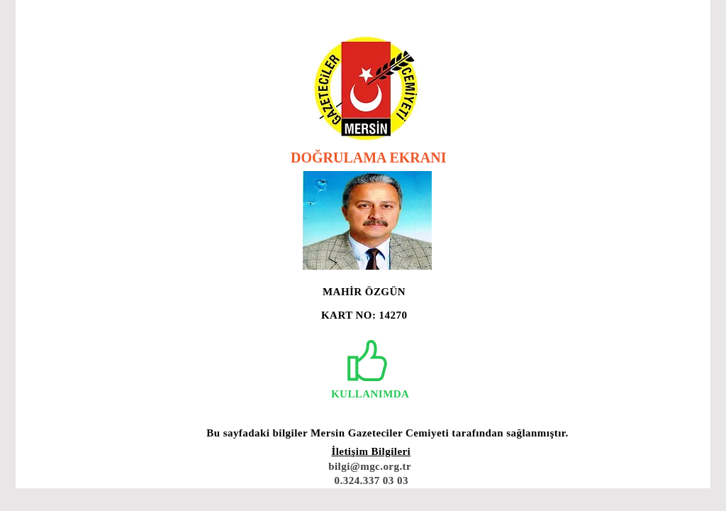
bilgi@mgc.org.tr (369, 466)
